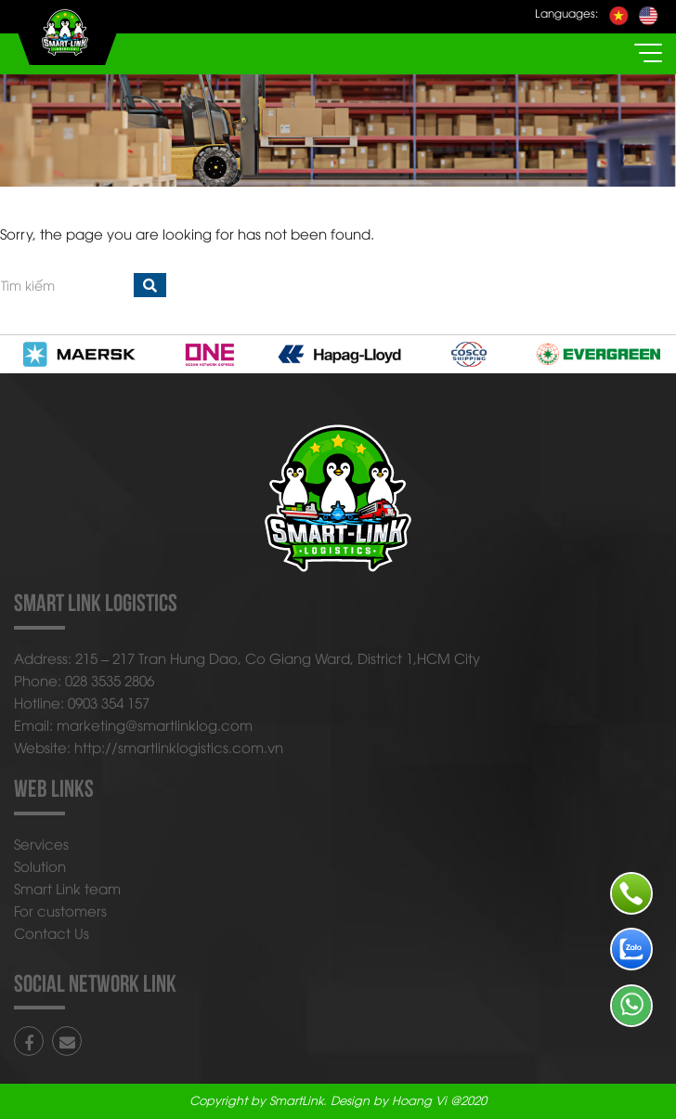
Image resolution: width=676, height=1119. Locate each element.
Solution (40, 865)
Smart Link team (67, 887)
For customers (60, 910)
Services (41, 843)
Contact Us (51, 932)
